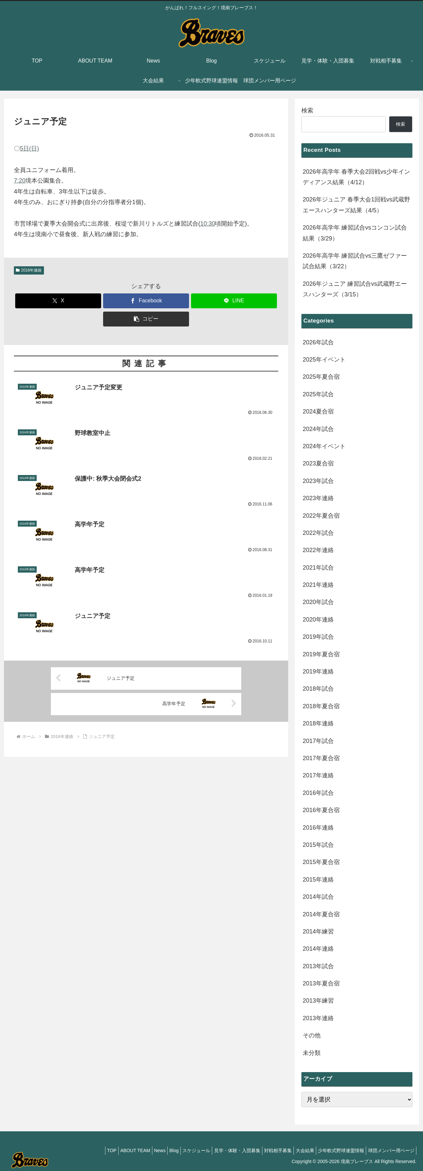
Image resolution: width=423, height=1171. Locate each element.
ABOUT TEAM (109, 1150)
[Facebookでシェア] (146, 300)
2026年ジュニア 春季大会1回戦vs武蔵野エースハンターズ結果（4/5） (356, 204)
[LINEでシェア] (234, 300)
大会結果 (297, 1150)
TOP (82, 1150)
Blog (153, 1150)
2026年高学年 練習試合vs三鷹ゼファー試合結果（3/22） (355, 261)
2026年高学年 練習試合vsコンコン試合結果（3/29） (355, 232)
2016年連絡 (29, 270)
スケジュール (179, 1150)
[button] (146, 319)
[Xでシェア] (58, 300)
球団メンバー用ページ (389, 1150)
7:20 (19, 180)
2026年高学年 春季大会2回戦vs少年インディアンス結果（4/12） (356, 177)
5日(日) (29, 148)
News (136, 1150)
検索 (307, 110)
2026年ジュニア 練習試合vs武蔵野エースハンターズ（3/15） (355, 289)
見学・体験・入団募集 (223, 1150)
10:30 (207, 223)
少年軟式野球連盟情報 (336, 1150)
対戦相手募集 (267, 1150)
